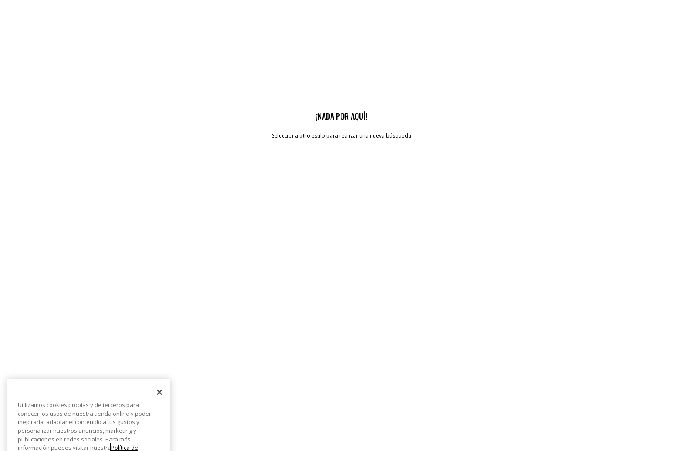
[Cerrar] (159, 403)
